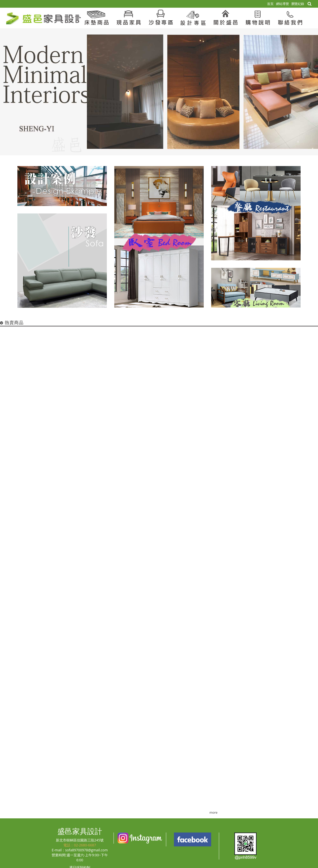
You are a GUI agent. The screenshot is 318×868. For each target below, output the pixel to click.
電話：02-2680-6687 (79, 845)
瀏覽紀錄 (297, 3)
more (213, 812)
